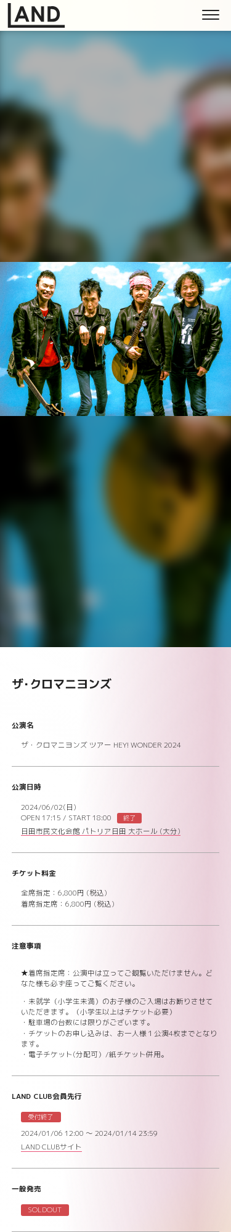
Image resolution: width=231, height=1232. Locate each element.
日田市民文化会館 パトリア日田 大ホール (100, 832)
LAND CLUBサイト (51, 1148)
